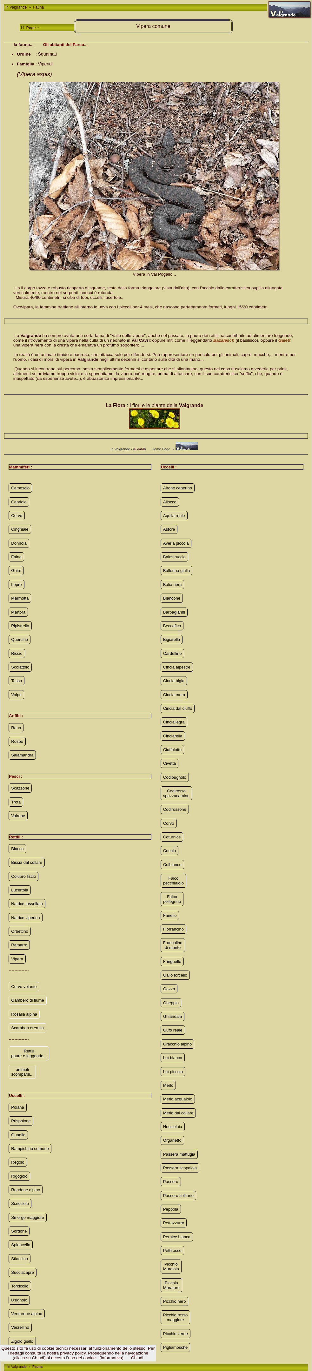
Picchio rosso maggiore (175, 1317)
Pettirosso (172, 1250)
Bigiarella (171, 639)
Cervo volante (24, 986)
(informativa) (111, 1357)
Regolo (17, 1162)
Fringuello (172, 961)
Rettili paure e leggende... (29, 1053)
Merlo (168, 1085)
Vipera (17, 959)
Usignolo (19, 1300)
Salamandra (22, 755)
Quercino (19, 639)
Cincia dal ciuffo (177, 708)
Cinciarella (173, 736)
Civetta (169, 763)
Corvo (168, 823)
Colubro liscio (23, 876)
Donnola (18, 543)
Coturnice (172, 837)
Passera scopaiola (180, 1168)
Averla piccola (176, 543)
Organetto (172, 1140)
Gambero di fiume (27, 1000)
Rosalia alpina (24, 1014)
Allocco (169, 502)
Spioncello (20, 1244)
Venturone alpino (26, 1313)
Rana (16, 727)
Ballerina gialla (176, 570)
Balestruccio (174, 556)
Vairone (18, 815)
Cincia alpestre (176, 667)
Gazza (169, 988)
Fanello (170, 915)
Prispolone (20, 1121)
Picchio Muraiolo (171, 1266)
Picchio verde (175, 1333)
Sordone (19, 1231)
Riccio (16, 653)
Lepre (16, 584)
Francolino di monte (173, 945)
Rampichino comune (30, 1148)
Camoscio (20, 488)
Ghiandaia (172, 1016)
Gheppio (171, 1002)
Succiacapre (22, 1272)
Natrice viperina (25, 917)
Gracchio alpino (177, 1044)
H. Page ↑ (30, 27)
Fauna (38, 7)
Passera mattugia (179, 1154)
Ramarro (19, 945)
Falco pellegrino (172, 899)
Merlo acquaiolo (177, 1099)
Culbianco (172, 864)
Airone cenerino (177, 488)
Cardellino (172, 653)
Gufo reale (173, 1030)
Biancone (171, 598)
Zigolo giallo (22, 1341)
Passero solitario (178, 1195)
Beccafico (172, 625)
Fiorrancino (173, 929)
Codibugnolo (174, 777)
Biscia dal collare (26, 862)
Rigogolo (19, 1176)
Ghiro (16, 570)
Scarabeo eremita (27, 1027)
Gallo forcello (175, 975)
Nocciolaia (172, 1126)
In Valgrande (16, 7)
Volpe (16, 694)
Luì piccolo (173, 1071)
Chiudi (137, 1357)
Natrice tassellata (27, 903)
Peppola (170, 1209)
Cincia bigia (173, 680)
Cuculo (169, 850)
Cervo (16, 515)
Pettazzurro (173, 1222)
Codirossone (174, 809)
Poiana (17, 1107)
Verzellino (20, 1327)
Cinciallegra (174, 722)
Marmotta (20, 598)
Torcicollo (19, 1286)
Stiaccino (19, 1258)
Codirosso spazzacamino (176, 793)
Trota (16, 802)
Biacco (17, 848)
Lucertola (19, 890)
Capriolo (18, 502)
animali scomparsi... (22, 1072)
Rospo (17, 741)
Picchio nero (174, 1301)
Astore (169, 529)
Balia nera (172, 584)
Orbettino (19, 931)
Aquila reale (174, 515)
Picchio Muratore (171, 1285)
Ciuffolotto (172, 749)
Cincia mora (174, 694)
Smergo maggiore (27, 1217)
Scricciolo (20, 1203)
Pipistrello (20, 625)
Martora (18, 612)
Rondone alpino (25, 1189)
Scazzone (20, 788)
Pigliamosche (175, 1347)
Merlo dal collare (178, 1113)
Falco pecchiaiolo (173, 880)
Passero (170, 1181)
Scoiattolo (20, 667)
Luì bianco (172, 1057)
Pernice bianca (176, 1236)
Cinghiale (19, 529)
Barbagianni (174, 612)
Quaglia (18, 1134)
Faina (16, 556)
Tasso (16, 680)
